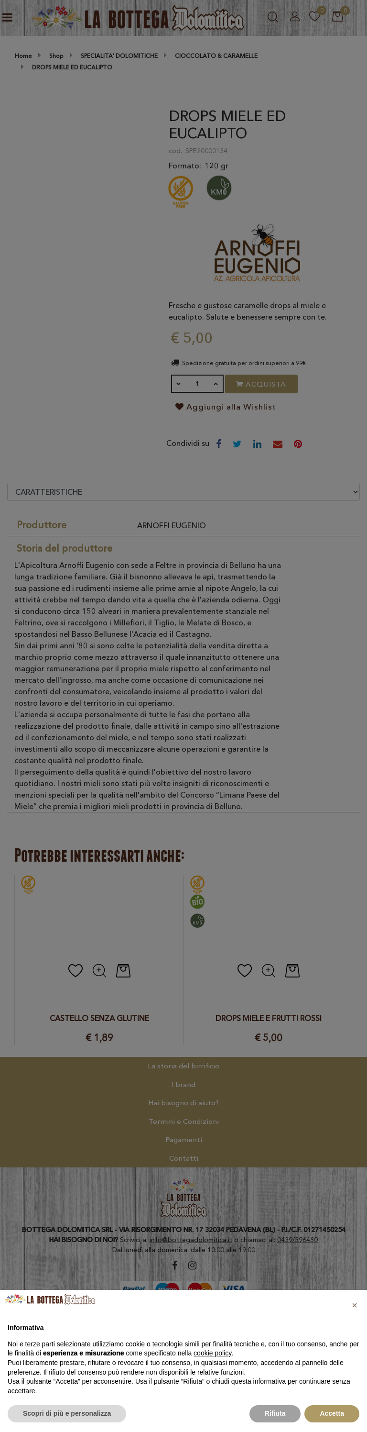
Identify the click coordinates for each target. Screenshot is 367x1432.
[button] (354, 1305)
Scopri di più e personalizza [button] (67, 1413)
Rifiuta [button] (275, 1413)
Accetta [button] (332, 1413)
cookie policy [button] (212, 1353)
